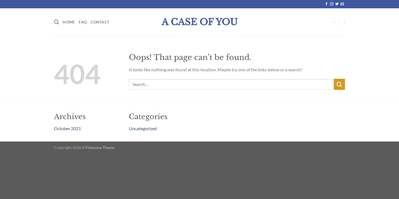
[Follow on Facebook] (326, 4)
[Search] (56, 22)
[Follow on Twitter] (337, 4)
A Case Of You (200, 22)
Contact (100, 22)
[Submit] (339, 84)
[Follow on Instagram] (331, 4)
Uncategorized (143, 128)
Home (69, 22)
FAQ (83, 22)
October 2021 (67, 128)
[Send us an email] (342, 4)
